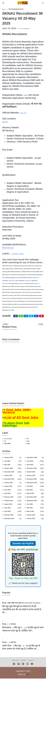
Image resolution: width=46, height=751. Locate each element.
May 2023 (33, 498)
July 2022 (33, 512)
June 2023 (11, 498)
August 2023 (11, 494)
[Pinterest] (43, 317)
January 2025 (11, 476)
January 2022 (33, 523)
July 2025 (11, 469)
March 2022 (33, 520)
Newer (8, 327)
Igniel (27, 722)
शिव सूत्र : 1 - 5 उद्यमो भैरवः (14, 689)
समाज (30, 448)
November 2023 (33, 487)
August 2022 (11, 512)
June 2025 (33, 469)
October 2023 (12, 491)
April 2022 (11, 520)
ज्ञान (29, 444)
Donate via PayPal (23, 551)
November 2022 (34, 505)
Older (38, 327)
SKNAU (27, 95)
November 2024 (11, 480)
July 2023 (33, 494)
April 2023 (11, 502)
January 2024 (33, 484)
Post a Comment (28, 28)
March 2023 (34, 502)
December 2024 (33, 476)
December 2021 (12, 527)
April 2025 (33, 473)
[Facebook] (15, 317)
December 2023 (11, 487)
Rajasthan (7, 121)
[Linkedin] (38, 317)
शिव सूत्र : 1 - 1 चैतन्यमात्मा (14, 659)
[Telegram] (26, 317)
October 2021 (34, 527)
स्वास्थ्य (31, 451)
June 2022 (11, 516)
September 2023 (33, 491)
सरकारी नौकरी (11, 451)
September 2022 (34, 509)
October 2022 (11, 509)
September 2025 (34, 466)
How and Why (13, 444)
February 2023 (11, 505)
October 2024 (34, 480)
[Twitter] (21, 317)
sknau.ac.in (26, 112)
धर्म (7, 448)
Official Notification (12, 247)
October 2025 (12, 466)
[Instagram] (27, 711)
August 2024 (12, 484)
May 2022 (33, 516)
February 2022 (11, 523)
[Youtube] (32, 711)
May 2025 (11, 473)
